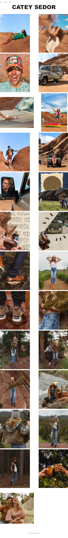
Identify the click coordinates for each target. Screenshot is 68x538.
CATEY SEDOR (34, 7)
